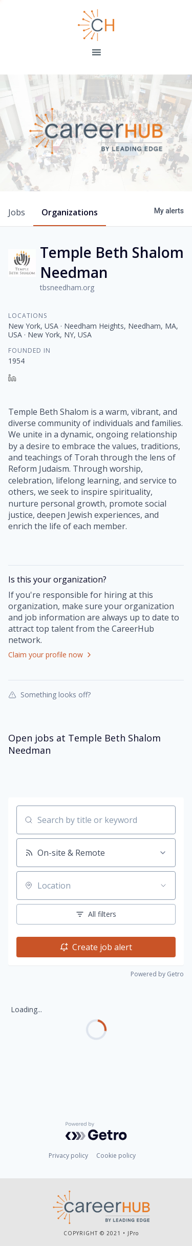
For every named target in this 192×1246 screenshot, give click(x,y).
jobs (16, 212)
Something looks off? (49, 694)
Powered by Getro (157, 974)
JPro (133, 1233)
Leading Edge (96, 25)
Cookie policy (116, 1155)
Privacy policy (68, 1155)
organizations (69, 212)
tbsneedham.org (67, 287)
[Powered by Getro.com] (96, 1131)
